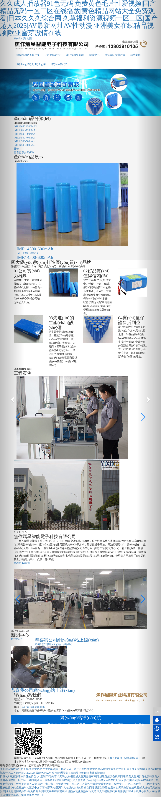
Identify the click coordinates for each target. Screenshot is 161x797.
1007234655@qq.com (33, 706)
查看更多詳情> (22, 563)
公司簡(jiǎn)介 (52, 55)
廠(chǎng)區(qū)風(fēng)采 (31, 64)
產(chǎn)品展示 (75, 55)
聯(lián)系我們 (59, 64)
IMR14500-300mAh (24, 134)
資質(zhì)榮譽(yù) (115, 55)
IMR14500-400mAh (24, 137)
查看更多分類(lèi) (24, 152)
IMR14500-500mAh (24, 141)
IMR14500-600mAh (24, 145)
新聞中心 (94, 55)
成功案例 (135, 55)
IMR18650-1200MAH (25, 130)
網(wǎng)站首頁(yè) (28, 55)
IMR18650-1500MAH (25, 126)
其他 (16, 148)
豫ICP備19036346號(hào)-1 (125, 758)
